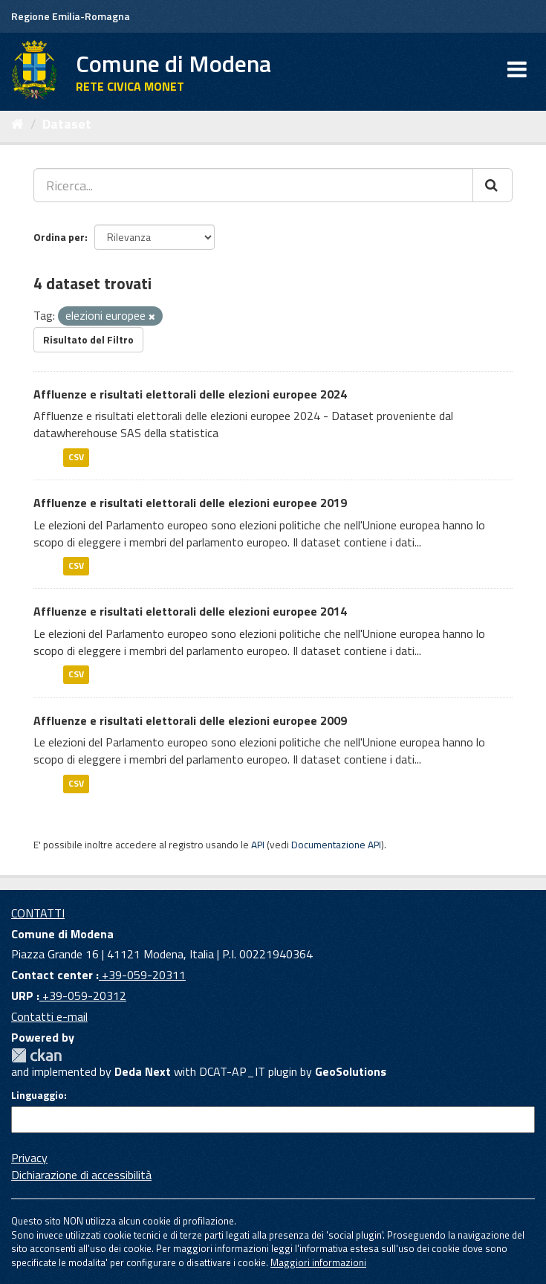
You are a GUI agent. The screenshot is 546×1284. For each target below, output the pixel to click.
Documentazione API (336, 844)
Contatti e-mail (49, 1016)
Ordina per (59, 237)
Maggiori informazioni (318, 1262)
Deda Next (142, 1071)
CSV (76, 457)
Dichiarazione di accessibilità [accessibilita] (81, 1175)
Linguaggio (37, 1095)
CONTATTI (38, 913)
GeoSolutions (350, 1071)
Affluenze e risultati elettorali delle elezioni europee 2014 (190, 611)
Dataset (66, 124)
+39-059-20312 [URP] (82, 995)
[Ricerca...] (253, 185)
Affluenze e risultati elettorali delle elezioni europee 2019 (190, 503)
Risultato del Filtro (88, 339)
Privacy (29, 1158)
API (257, 844)
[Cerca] (492, 185)
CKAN (36, 1055)
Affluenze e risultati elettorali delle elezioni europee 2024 (190, 394)
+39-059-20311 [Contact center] (142, 975)
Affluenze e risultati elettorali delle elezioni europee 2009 (190, 720)
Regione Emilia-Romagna (70, 16)
